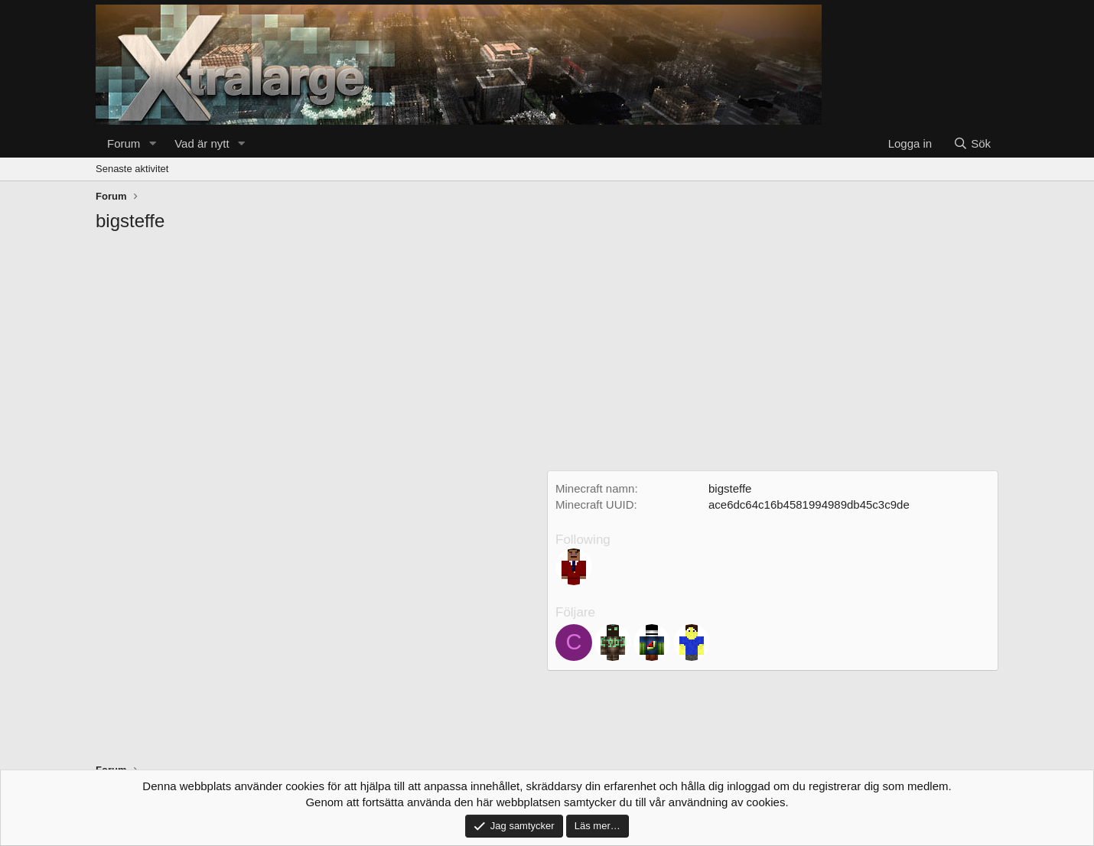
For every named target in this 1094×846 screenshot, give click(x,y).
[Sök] (972, 143)
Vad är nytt (201, 143)
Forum (123, 143)
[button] (152, 143)
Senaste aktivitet (132, 168)
